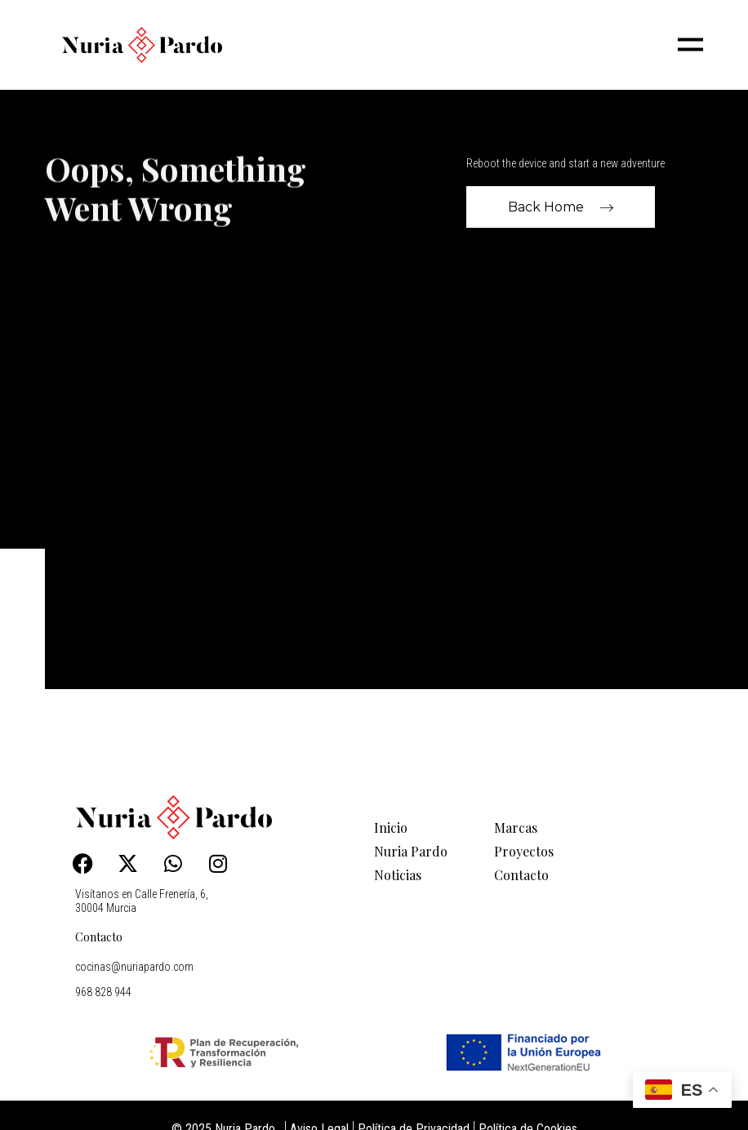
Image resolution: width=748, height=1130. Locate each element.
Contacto (98, 937)
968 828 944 (103, 992)
